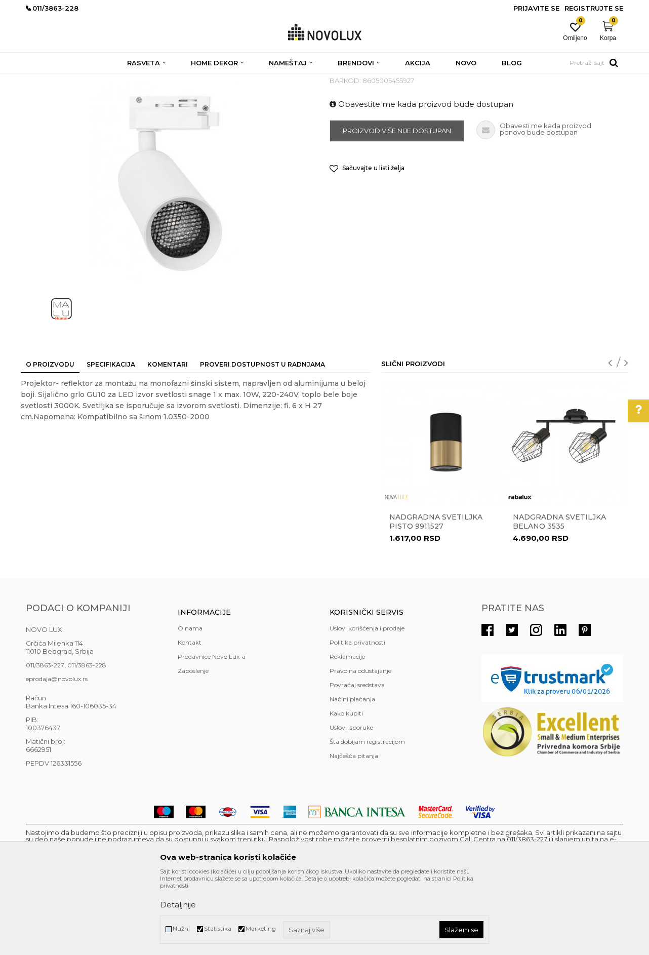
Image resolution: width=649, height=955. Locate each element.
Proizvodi (80, 80)
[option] (442, 548)
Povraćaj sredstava (357, 758)
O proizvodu (50, 438)
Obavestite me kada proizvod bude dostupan (421, 177)
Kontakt (189, 716)
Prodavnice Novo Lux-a (212, 730)
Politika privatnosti (357, 716)
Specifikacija (111, 438)
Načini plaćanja (352, 772)
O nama (190, 701)
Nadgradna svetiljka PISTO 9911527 (435, 595)
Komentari (167, 438)
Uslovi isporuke (351, 801)
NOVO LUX (42, 80)
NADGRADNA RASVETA (291, 80)
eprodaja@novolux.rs (57, 752)
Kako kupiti (346, 786)
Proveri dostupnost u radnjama (262, 438)
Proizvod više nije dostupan (397, 204)
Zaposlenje (193, 744)
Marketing (261, 928)
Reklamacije (347, 730)
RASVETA (115, 80)
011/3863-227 (45, 738)
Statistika (217, 928)
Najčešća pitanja (354, 829)
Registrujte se (593, 8)
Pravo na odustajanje (360, 744)
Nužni (181, 928)
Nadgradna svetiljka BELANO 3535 (559, 595)
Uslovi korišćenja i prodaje (367, 701)
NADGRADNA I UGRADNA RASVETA (192, 80)
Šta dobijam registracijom (367, 815)
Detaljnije (178, 904)
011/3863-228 (86, 738)
